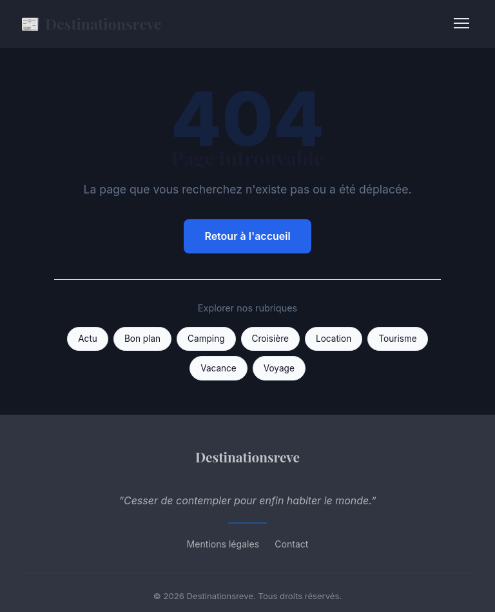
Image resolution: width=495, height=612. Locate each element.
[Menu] (461, 23)
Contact (291, 543)
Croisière (270, 338)
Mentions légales (223, 543)
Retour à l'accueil (247, 236)
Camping (206, 338)
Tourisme (397, 338)
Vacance (218, 368)
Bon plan (142, 338)
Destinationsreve (91, 23)
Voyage (279, 368)
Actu (87, 338)
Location (333, 338)
